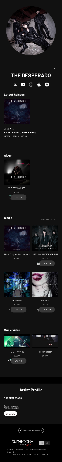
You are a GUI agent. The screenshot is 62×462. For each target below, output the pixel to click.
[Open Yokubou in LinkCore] (45, 289)
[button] (54, 68)
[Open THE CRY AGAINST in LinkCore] (17, 177)
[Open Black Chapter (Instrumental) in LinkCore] (17, 111)
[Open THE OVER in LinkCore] (17, 289)
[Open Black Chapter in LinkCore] (45, 346)
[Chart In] (18, 197)
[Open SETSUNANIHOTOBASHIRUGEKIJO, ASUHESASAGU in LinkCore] (45, 243)
